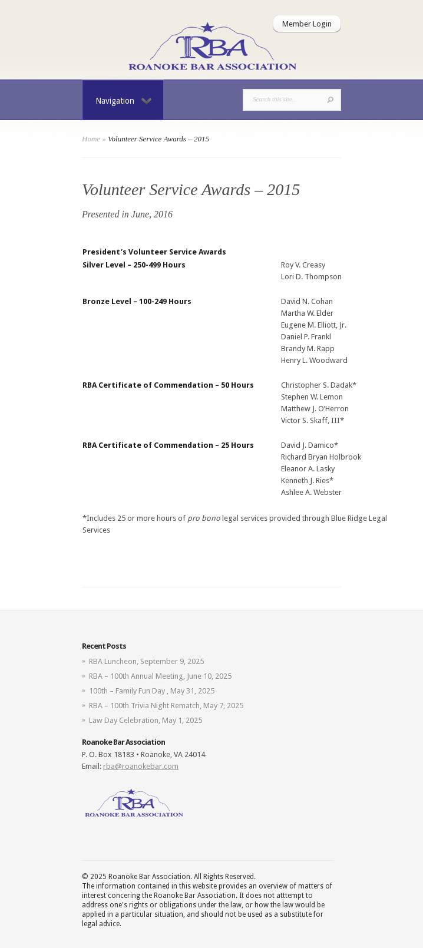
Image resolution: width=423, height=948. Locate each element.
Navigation (123, 100)
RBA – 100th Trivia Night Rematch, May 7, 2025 (166, 705)
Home (91, 138)
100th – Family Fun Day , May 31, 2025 (151, 690)
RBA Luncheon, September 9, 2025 (146, 661)
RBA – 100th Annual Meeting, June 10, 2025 (160, 676)
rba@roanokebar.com (141, 766)
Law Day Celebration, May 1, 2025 (145, 720)
